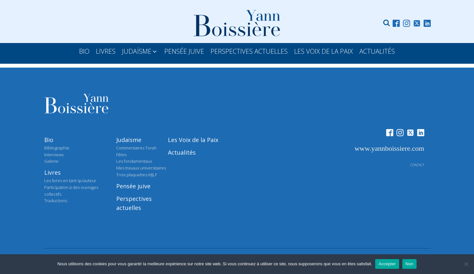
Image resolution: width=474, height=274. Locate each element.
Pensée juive (133, 186)
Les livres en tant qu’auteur (70, 180)
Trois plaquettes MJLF (136, 175)
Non (410, 263)
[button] (140, 51)
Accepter (387, 263)
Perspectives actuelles (134, 203)
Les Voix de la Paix (193, 140)
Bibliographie (56, 148)
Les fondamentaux (134, 161)
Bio (48, 140)
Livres (52, 172)
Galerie (51, 161)
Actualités (182, 152)
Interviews (54, 155)
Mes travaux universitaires (141, 168)
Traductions (55, 200)
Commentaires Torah (136, 148)
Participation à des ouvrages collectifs (71, 190)
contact (417, 165)
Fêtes (121, 155)
